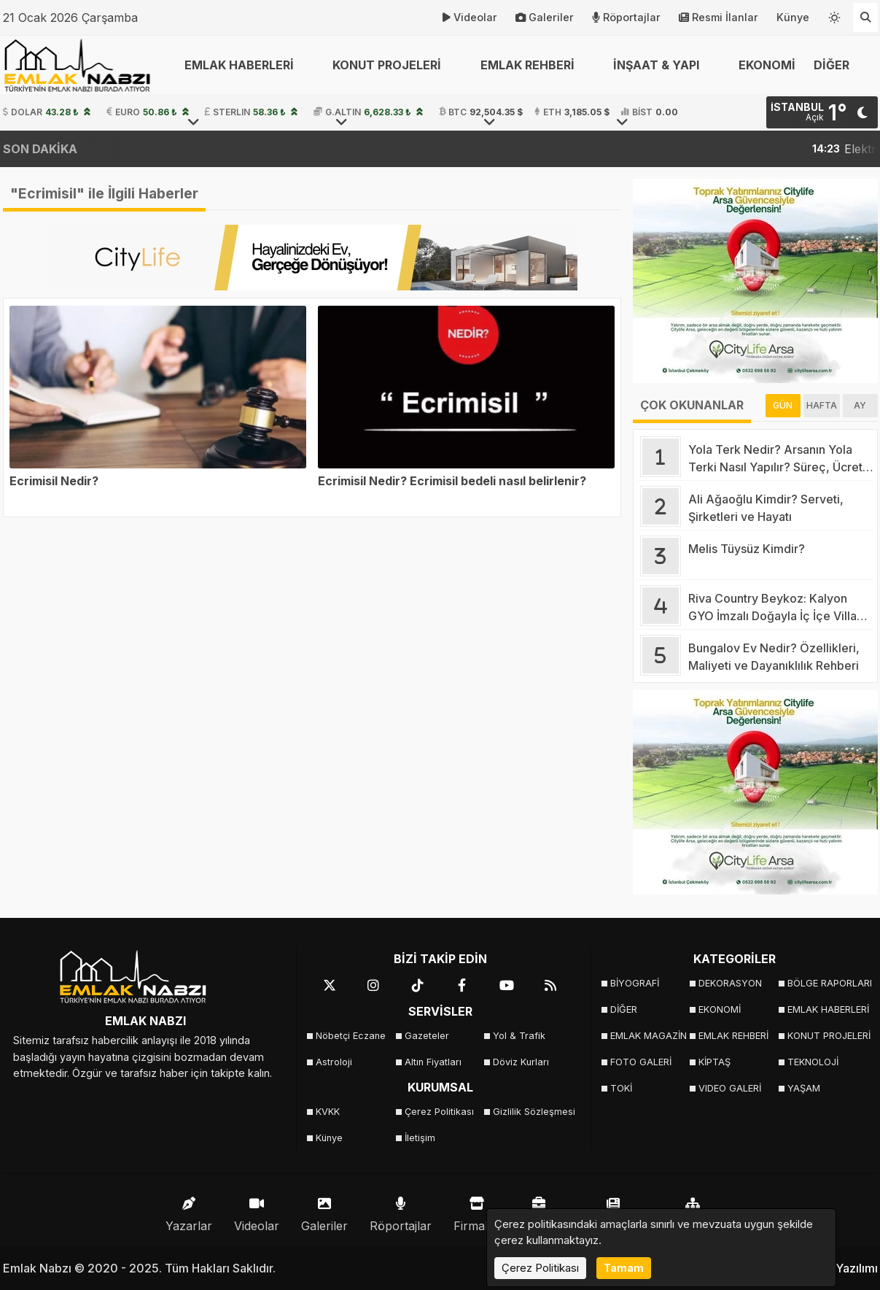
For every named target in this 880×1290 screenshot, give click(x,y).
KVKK (328, 1111)
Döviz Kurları (521, 1062)
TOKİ (621, 1088)
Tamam (624, 1268)
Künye (792, 17)
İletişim (420, 1137)
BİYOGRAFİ (634, 983)
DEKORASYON (730, 983)
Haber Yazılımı (838, 1268)
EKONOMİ (767, 65)
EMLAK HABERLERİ (827, 1009)
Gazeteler (427, 1035)
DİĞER (623, 1009)
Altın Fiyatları (433, 1062)
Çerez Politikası (439, 1111)
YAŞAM (803, 1088)
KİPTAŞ (714, 1062)
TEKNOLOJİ (812, 1062)
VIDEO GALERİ (729, 1088)
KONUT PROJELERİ (827, 1035)
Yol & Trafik (519, 1035)
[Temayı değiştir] (834, 14)
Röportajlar (626, 17)
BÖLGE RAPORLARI (827, 983)
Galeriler (544, 17)
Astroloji (334, 1062)
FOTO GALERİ (640, 1062)
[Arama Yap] (865, 17)
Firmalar (476, 1211)
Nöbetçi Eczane (351, 1035)
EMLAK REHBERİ (733, 1035)
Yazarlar (189, 1211)
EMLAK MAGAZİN (648, 1035)
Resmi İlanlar (718, 17)
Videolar (470, 17)
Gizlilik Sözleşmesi (532, 1111)
